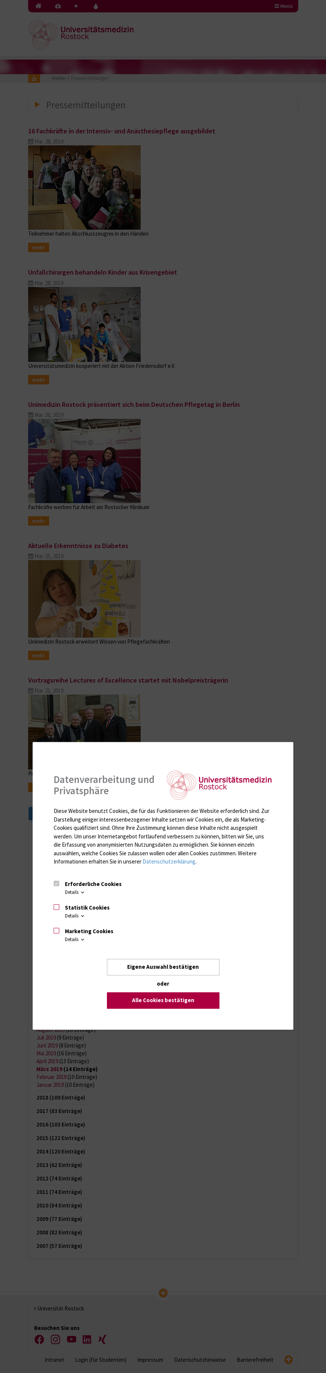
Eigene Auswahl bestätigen (163, 966)
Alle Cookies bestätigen (163, 1000)
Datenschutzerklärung (169, 861)
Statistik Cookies (87, 907)
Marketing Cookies (89, 930)
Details (75, 892)
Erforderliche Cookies (93, 883)
